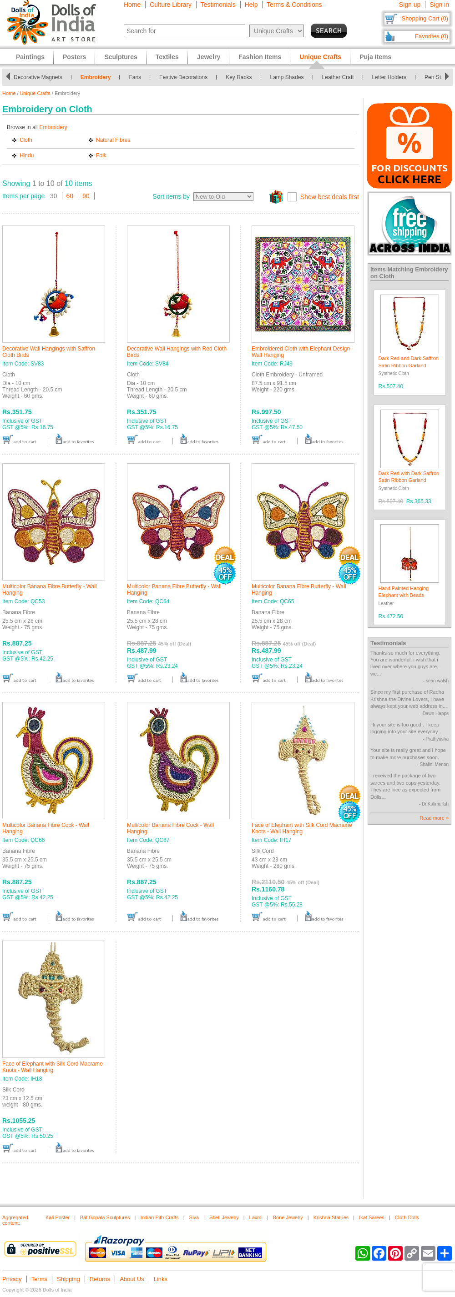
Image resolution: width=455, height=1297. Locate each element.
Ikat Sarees (371, 1217)
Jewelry (208, 56)
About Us (132, 1279)
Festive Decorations (186, 77)
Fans (137, 77)
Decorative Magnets (40, 77)
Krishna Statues (331, 1217)
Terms (39, 1279)
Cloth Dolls (407, 1217)
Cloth (26, 140)
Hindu (27, 155)
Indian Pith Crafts (159, 1217)
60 (70, 196)
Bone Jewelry (288, 1217)
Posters (74, 56)
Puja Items (375, 56)
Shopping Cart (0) (424, 18)
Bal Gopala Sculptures (105, 1217)
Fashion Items (259, 56)
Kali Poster (58, 1217)
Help (251, 4)
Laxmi (256, 1217)
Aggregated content (15, 1220)
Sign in (439, 4)
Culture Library (171, 4)
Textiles (167, 56)
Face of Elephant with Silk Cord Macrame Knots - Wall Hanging (302, 828)
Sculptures (120, 56)
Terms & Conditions (294, 4)
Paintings (30, 56)
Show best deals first (329, 196)
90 (86, 196)
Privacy (12, 1279)
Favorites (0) (431, 36)
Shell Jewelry (224, 1217)
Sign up (409, 4)
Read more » (434, 818)
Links (160, 1279)
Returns (100, 1279)
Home (132, 4)
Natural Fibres (113, 140)
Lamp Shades (290, 77)
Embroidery (98, 77)
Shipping (68, 1279)
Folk (101, 155)
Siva (194, 1217)
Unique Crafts (35, 93)
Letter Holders (392, 77)
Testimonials (218, 4)
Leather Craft (341, 77)
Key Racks (241, 77)
